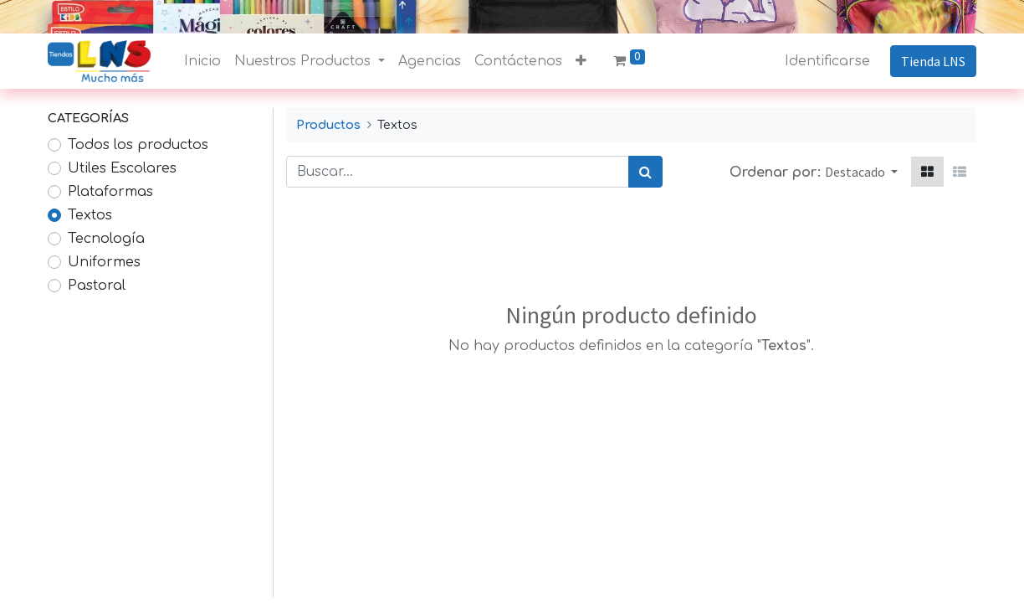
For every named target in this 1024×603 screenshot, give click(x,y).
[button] (581, 61)
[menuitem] (202, 61)
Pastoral (96, 285)
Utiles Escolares (122, 168)
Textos (90, 215)
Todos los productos (138, 144)
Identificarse (827, 61)
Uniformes (104, 262)
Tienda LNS (933, 61)
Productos (328, 124)
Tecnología (106, 238)
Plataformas (110, 191)
